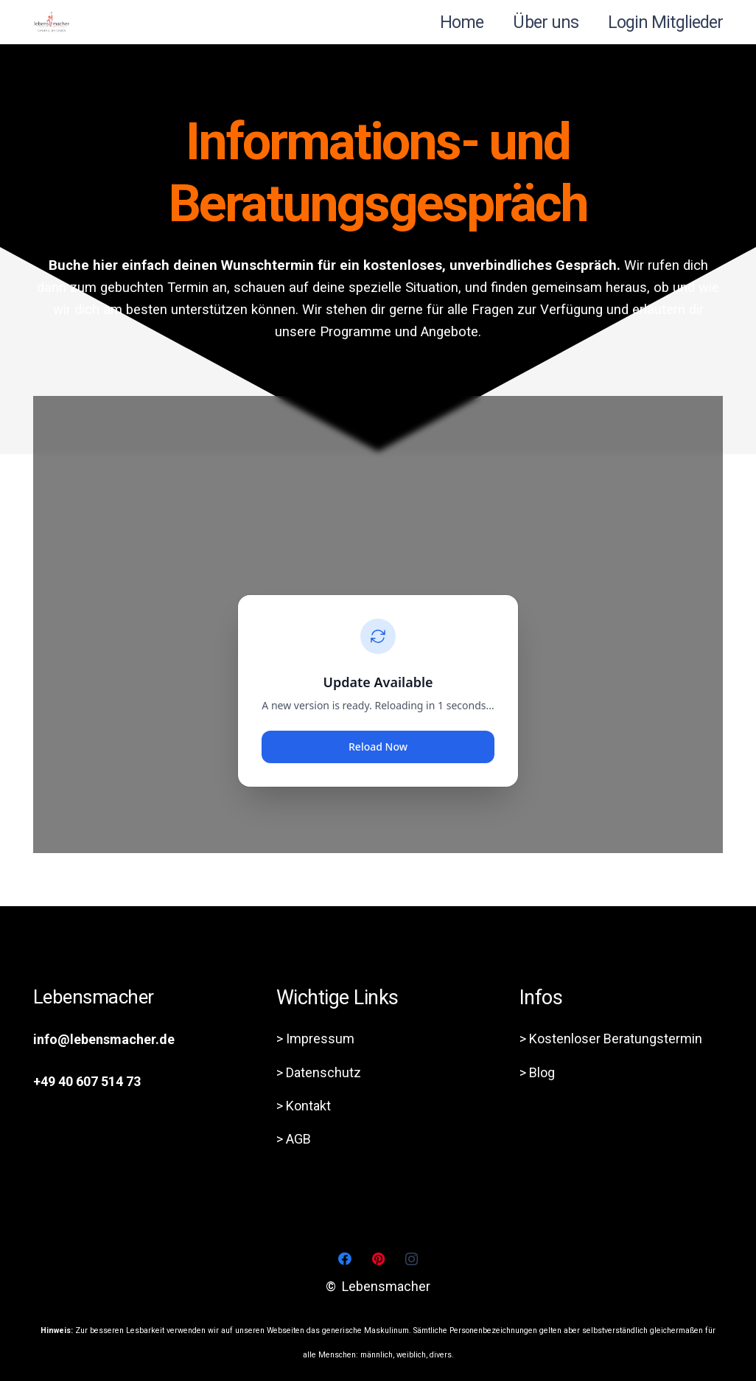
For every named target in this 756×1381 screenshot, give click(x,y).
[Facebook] (345, 1259)
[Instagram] (411, 1259)
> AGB (293, 1139)
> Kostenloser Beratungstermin (610, 1038)
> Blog (537, 1072)
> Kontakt (303, 1105)
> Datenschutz (318, 1072)
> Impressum (315, 1038)
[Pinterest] (378, 1259)
